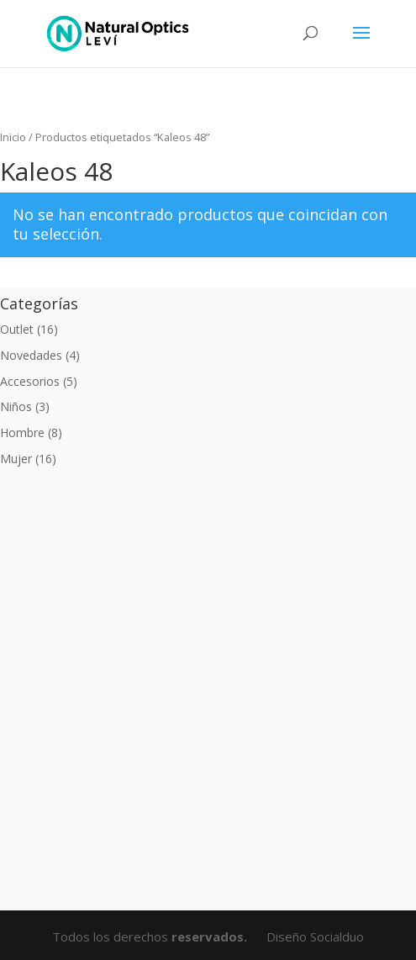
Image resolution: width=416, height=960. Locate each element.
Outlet (17, 329)
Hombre (22, 432)
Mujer (16, 459)
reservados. (210, 936)
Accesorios (30, 381)
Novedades (31, 355)
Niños (16, 406)
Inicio (13, 137)
